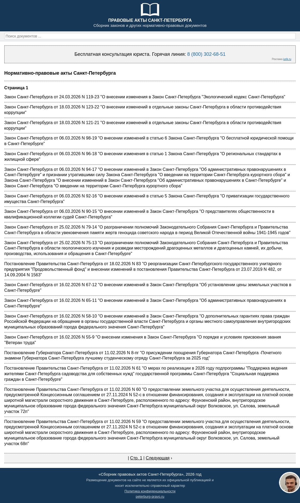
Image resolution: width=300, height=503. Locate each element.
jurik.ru (287, 59)
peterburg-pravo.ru (150, 496)
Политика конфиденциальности (150, 491)
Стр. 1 (136, 458)
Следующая (158, 458)
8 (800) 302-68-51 (206, 54)
